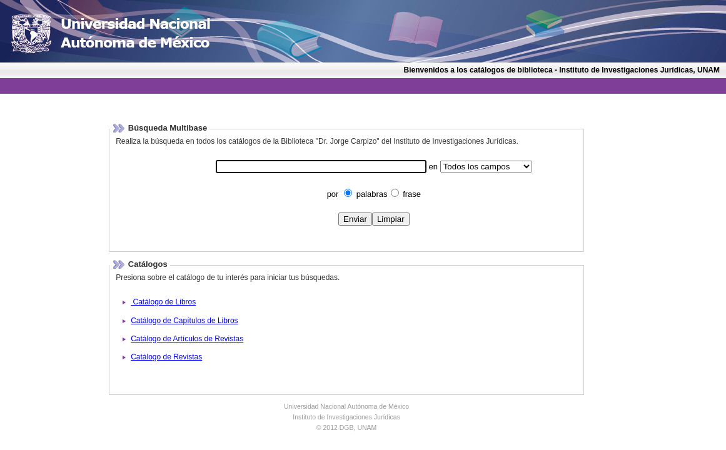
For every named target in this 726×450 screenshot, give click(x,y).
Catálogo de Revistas (166, 356)
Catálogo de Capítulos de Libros (184, 320)
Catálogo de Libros (163, 302)
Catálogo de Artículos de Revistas (187, 338)
